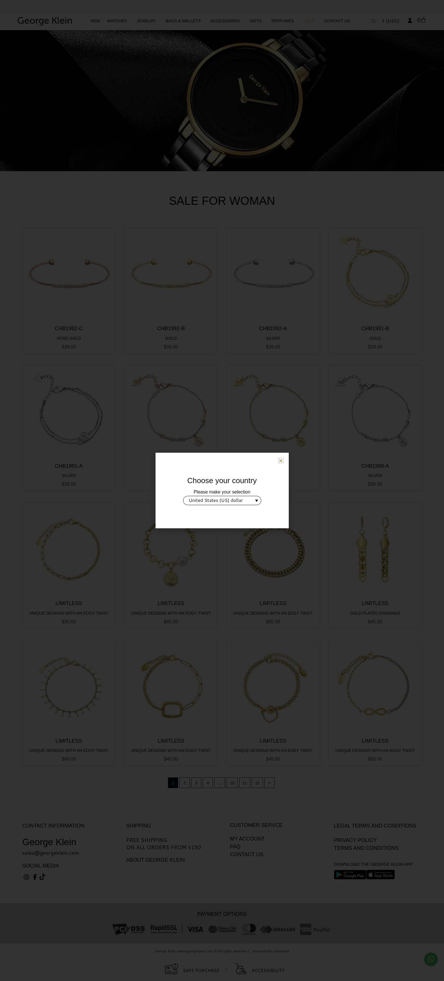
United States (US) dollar (216, 500)
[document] (222, 490)
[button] (281, 460)
